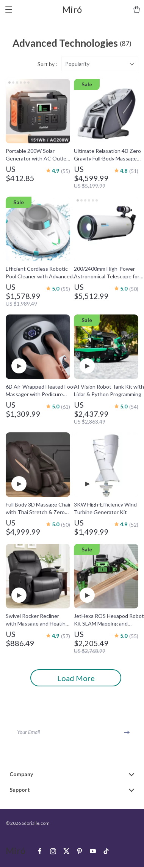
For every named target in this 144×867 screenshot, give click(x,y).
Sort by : (47, 64)
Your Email (28, 732)
